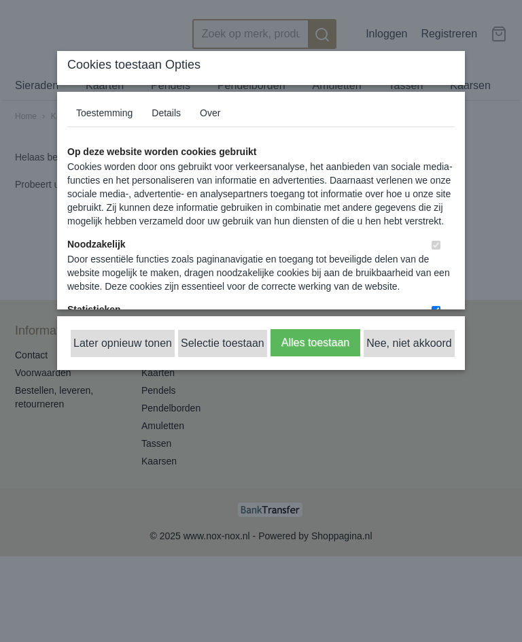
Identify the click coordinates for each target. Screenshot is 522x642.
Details (166, 112)
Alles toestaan (315, 342)
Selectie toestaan (222, 343)
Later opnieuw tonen (122, 343)
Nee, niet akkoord (408, 343)
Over (210, 112)
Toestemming (104, 112)
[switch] (436, 245)
